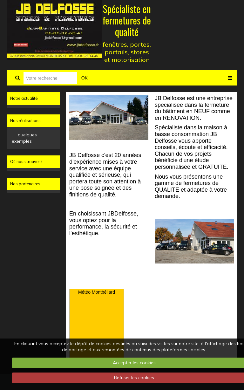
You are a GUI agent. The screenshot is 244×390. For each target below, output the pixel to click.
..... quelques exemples (24, 138)
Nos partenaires (25, 183)
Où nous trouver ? (26, 161)
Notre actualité (23, 98)
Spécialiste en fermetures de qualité (127, 20)
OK (84, 77)
